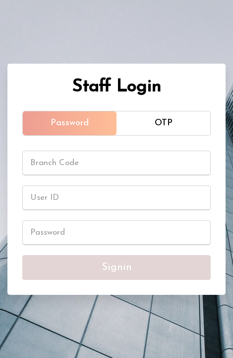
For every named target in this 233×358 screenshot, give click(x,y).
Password (70, 123)
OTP (164, 123)
